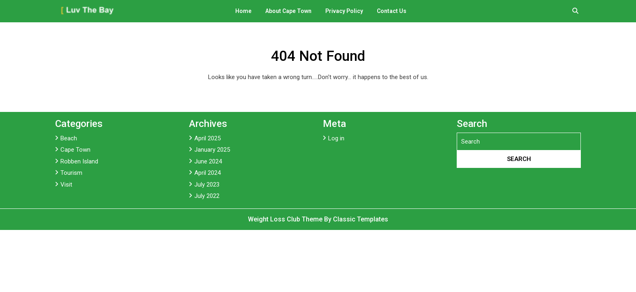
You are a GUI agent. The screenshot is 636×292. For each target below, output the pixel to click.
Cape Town (75, 149)
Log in (336, 138)
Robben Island (79, 161)
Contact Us (391, 11)
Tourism (71, 172)
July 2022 (206, 196)
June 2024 (208, 161)
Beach (68, 138)
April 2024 (207, 172)
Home (243, 11)
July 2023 (206, 184)
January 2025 (212, 149)
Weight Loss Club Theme (286, 219)
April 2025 (207, 138)
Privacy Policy (344, 11)
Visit (66, 184)
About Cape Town (288, 11)
